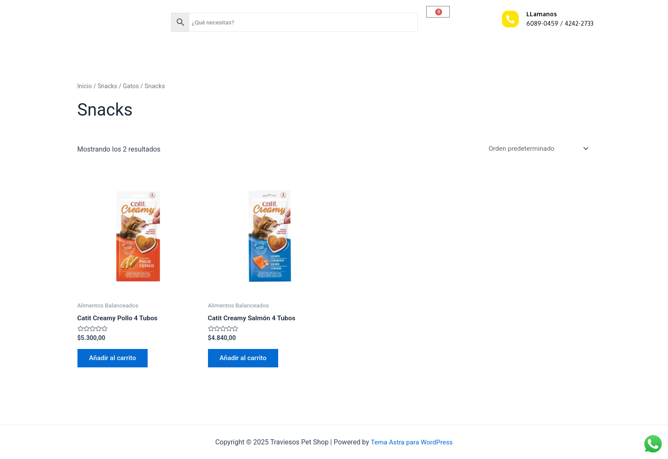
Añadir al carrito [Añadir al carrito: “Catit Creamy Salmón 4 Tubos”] (245, 360)
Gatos (132, 86)
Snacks (108, 86)
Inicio (84, 86)
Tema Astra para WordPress (411, 442)
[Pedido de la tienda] (535, 148)
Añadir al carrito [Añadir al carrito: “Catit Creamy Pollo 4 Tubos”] (114, 360)
